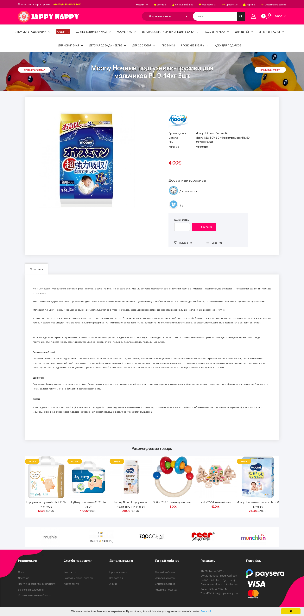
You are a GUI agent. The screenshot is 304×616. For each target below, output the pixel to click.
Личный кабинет (165, 568)
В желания (183, 242)
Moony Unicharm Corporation (212, 133)
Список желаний (165, 580)
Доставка (23, 574)
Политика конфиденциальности (37, 580)
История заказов (164, 574)
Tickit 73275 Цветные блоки (215, 498)
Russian (140, 4)
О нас (21, 568)
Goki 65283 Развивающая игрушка (173, 498)
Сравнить (214, 242)
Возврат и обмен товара (78, 574)
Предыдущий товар (34, 69)
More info (206, 611)
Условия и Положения (31, 586)
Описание (36, 269)
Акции (113, 580)
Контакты (70, 568)
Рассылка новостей (166, 586)
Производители (118, 568)
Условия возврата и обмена (34, 591)
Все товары (116, 574)
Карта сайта (71, 580)
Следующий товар (270, 69)
